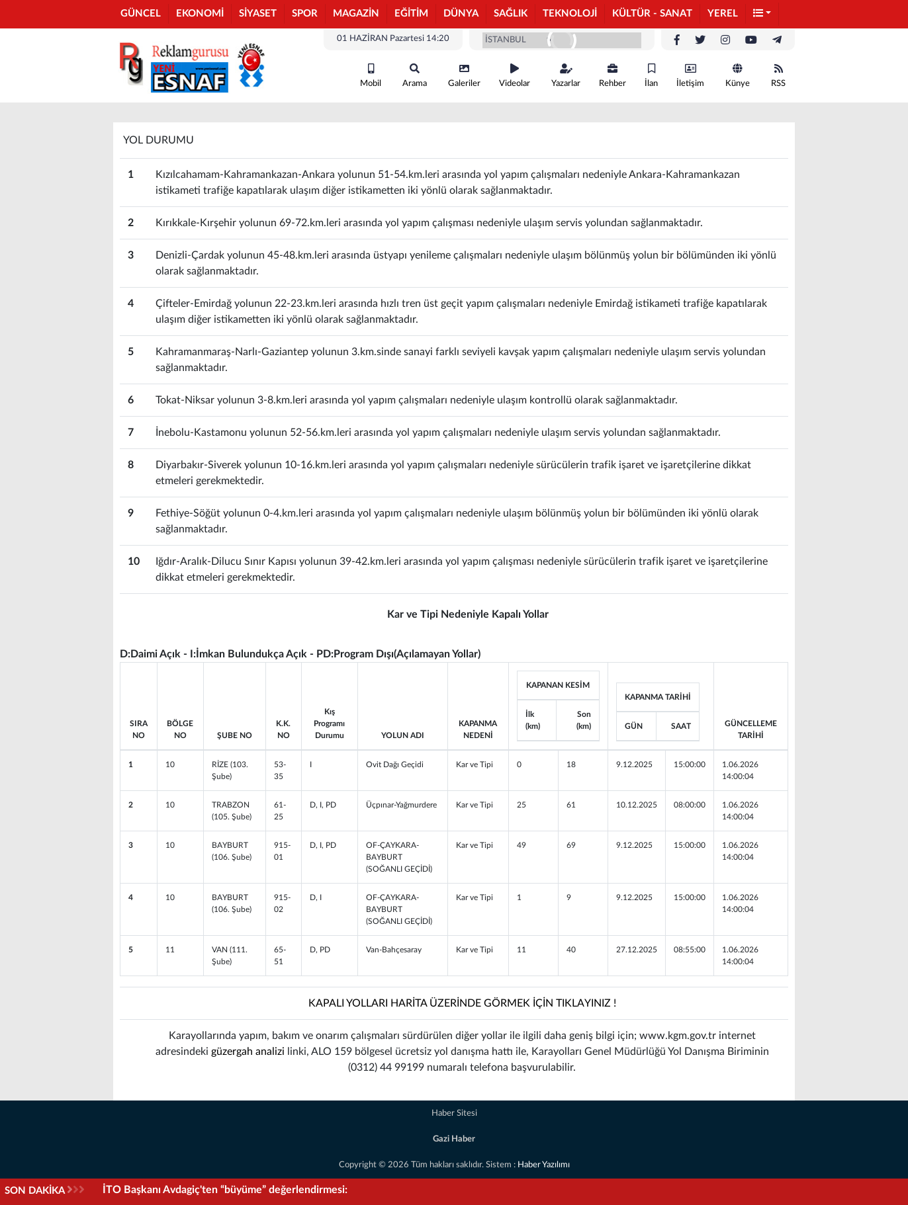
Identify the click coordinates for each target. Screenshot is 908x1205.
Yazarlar (565, 75)
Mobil (370, 75)
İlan (651, 75)
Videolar (514, 75)
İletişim (690, 75)
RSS (778, 75)
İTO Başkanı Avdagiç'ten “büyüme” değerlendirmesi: (225, 1189)
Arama (414, 75)
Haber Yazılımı (544, 1165)
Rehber (612, 75)
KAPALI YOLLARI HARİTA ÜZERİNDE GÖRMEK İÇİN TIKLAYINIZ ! (462, 1003)
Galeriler (464, 75)
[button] (762, 14)
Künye (737, 75)
